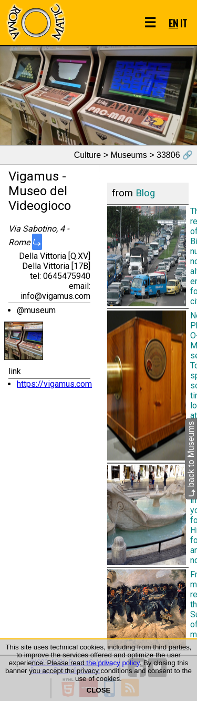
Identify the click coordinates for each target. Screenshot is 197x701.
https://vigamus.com (54, 384)
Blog (145, 193)
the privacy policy (112, 663)
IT (183, 23)
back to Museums (190, 459)
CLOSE (99, 690)
